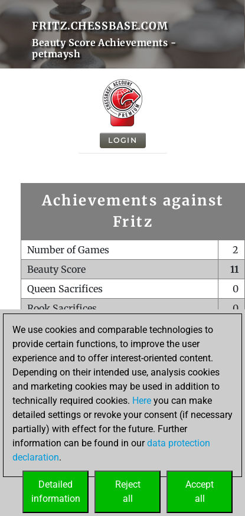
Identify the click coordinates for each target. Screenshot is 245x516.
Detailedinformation (55, 491)
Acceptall (199, 491)
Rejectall (128, 491)
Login (123, 140)
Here (141, 400)
